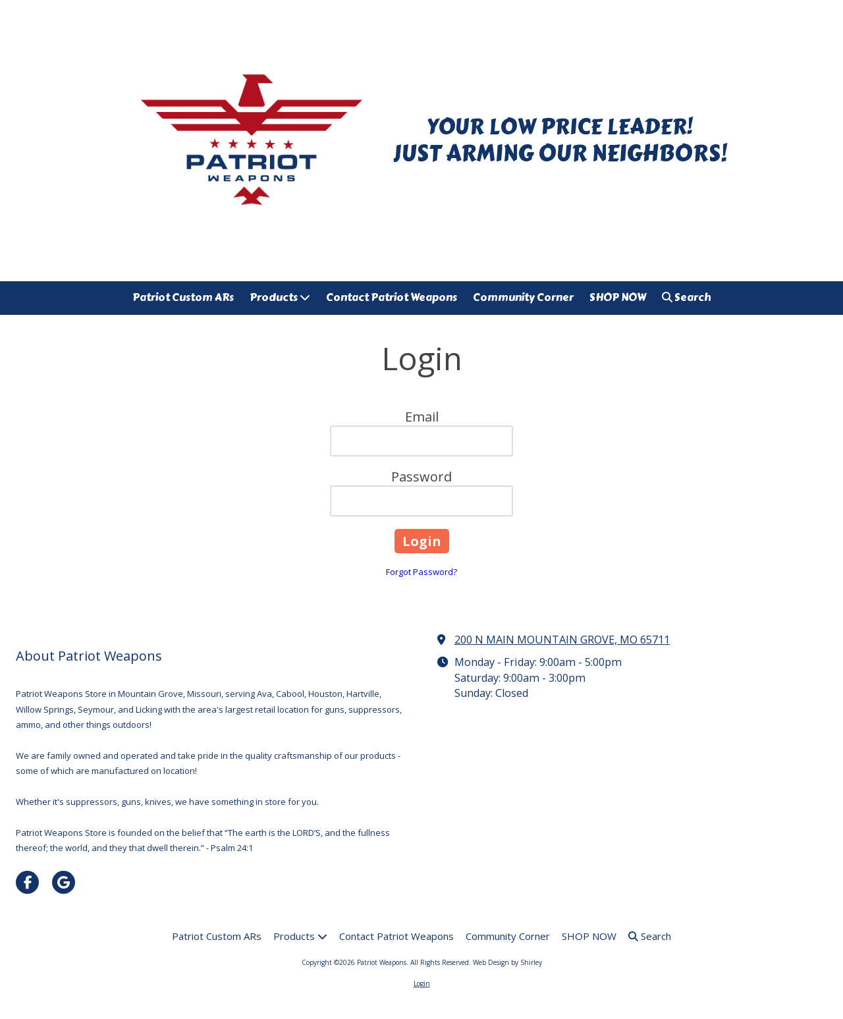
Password (421, 476)
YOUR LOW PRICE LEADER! (559, 126)
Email (422, 417)
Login (422, 983)
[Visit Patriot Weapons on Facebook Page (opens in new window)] (27, 882)
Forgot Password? (421, 572)
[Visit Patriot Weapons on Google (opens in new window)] (63, 882)
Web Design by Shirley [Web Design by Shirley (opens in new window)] (507, 962)
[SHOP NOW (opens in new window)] (618, 298)
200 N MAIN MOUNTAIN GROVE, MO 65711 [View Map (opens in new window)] (562, 639)
